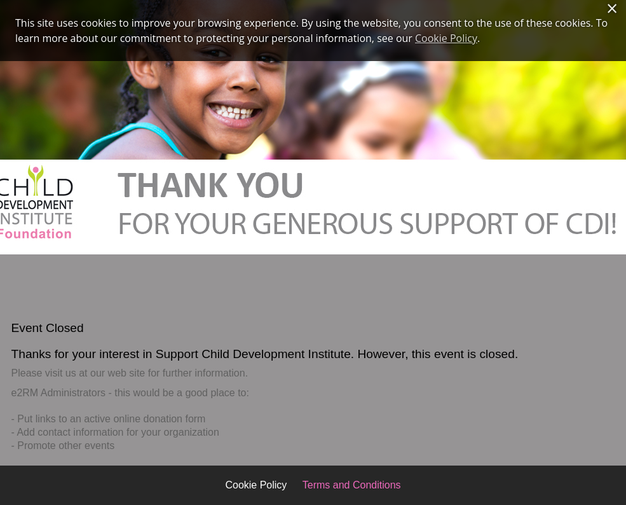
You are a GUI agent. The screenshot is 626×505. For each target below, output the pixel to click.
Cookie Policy (256, 485)
